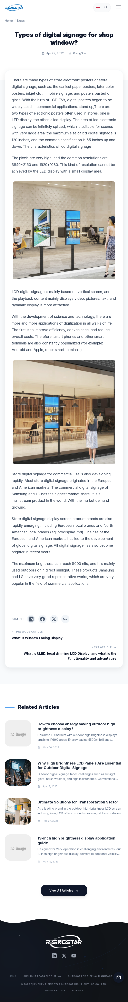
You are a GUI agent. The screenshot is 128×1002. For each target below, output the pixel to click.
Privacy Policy (55, 990)
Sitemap (77, 990)
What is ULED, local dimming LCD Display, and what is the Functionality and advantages (70, 655)
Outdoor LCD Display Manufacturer (93, 976)
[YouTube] (73, 955)
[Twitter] (64, 955)
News (21, 20)
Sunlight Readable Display (42, 976)
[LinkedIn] (54, 955)
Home (9, 20)
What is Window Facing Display (37, 638)
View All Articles (64, 890)
